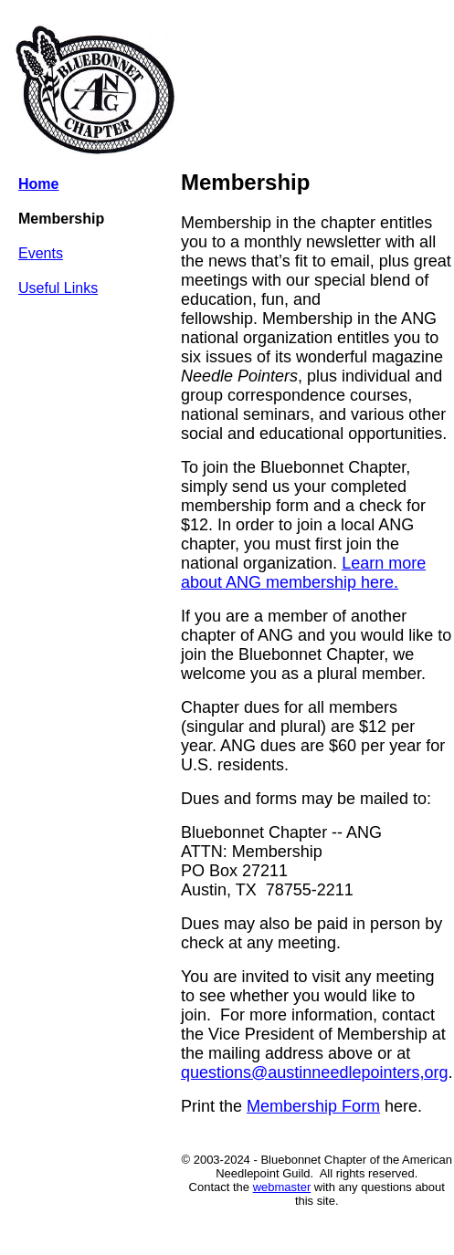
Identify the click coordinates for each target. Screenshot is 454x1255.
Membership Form (313, 1106)
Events (40, 253)
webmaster (282, 1187)
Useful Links (58, 288)
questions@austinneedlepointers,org (314, 1072)
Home (38, 184)
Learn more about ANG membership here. (303, 572)
